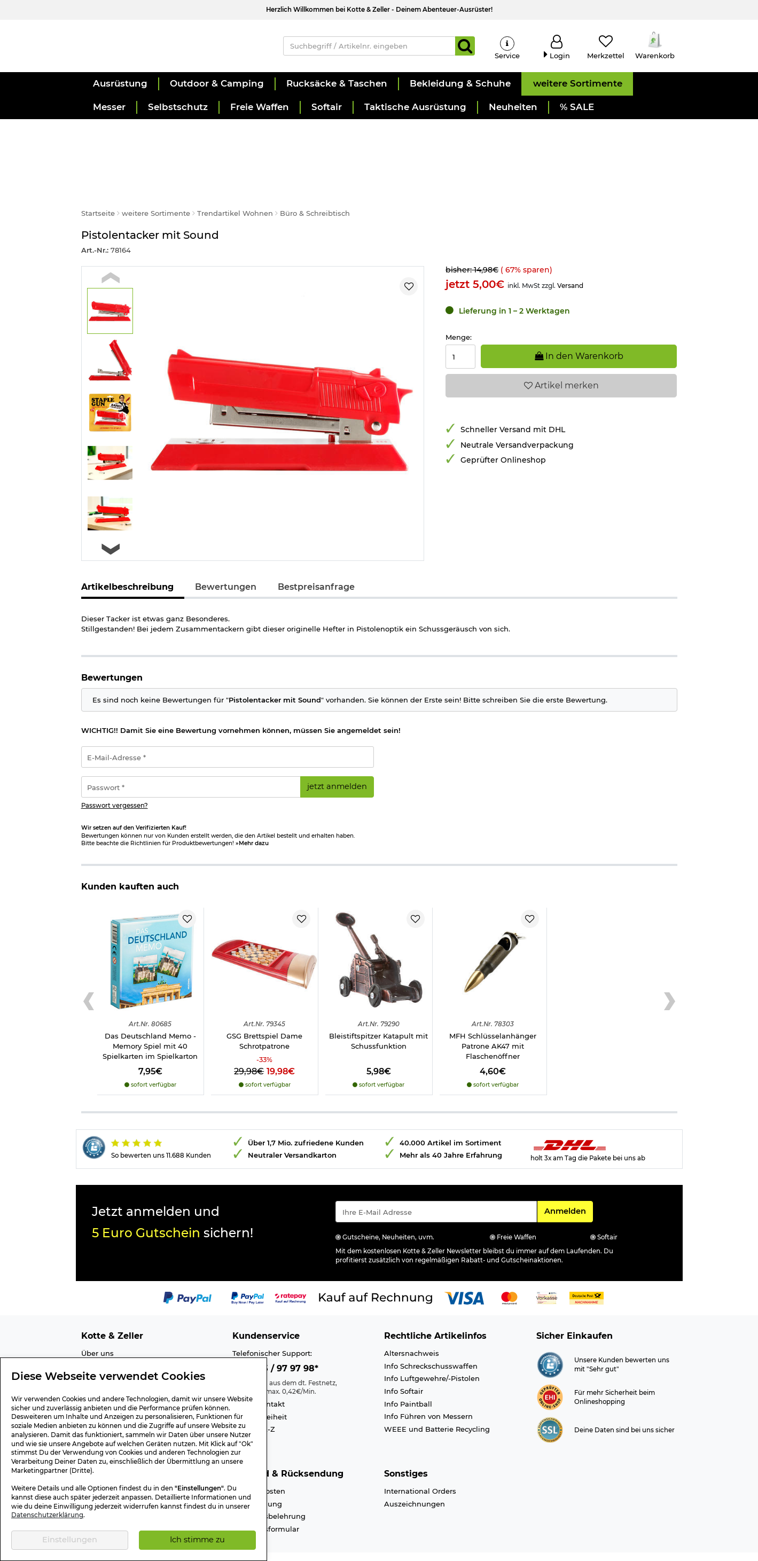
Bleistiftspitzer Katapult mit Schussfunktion (378, 1018)
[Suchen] (465, 49)
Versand (570, 262)
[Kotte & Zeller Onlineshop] (171, 48)
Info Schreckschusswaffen (431, 1342)
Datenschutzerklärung (47, 1515)
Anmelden (568, 1187)
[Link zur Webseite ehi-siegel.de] (550, 1373)
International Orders (420, 1468)
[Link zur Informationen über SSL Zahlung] (550, 1406)
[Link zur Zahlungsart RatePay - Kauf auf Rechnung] (291, 1274)
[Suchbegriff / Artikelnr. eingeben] (369, 49)
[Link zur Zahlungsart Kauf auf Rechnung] (375, 1274)
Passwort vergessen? (114, 782)
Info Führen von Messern (428, 1393)
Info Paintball (408, 1380)
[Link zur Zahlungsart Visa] (464, 1274)
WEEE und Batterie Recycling (437, 1405)
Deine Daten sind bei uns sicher (624, 1406)
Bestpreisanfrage (316, 563)
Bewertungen (225, 563)
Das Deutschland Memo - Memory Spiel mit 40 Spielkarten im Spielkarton (150, 1023)
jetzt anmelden (337, 763)
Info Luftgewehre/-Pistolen (432, 1355)
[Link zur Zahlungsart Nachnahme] (586, 1274)
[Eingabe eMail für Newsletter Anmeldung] (436, 1188)
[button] (119, 91)
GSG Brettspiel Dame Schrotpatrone (264, 1018)
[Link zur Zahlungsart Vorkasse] (547, 1274)
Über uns (97, 1330)
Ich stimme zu (197, 1539)
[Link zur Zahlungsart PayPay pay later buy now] (247, 1274)
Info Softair (403, 1368)
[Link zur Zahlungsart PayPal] (187, 1274)
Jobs (89, 1355)
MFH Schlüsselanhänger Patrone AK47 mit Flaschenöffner (492, 1023)
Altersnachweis (411, 1330)
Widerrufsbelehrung (269, 1493)
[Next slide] (111, 526)
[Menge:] (460, 334)
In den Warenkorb (579, 333)
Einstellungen (69, 1539)
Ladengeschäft (108, 1342)
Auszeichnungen (414, 1480)
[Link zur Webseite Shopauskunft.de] (550, 1341)
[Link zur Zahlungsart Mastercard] (509, 1274)
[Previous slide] (111, 254)
